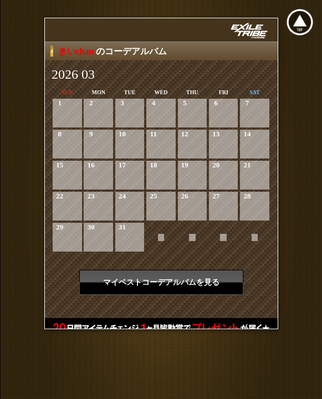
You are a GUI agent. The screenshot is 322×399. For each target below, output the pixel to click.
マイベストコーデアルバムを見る (161, 282)
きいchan (77, 51)
